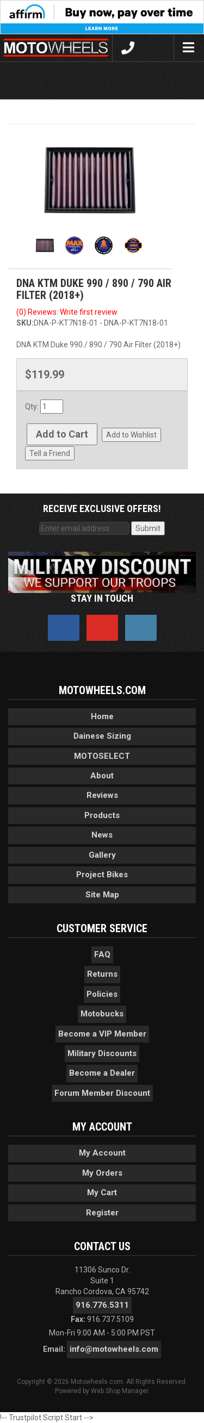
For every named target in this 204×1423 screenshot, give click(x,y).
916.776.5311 (102, 1305)
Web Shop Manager (119, 1391)
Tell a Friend (49, 453)
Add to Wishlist (131, 434)
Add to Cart (62, 434)
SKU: (25, 323)
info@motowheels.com (114, 1349)
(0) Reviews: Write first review (67, 312)
